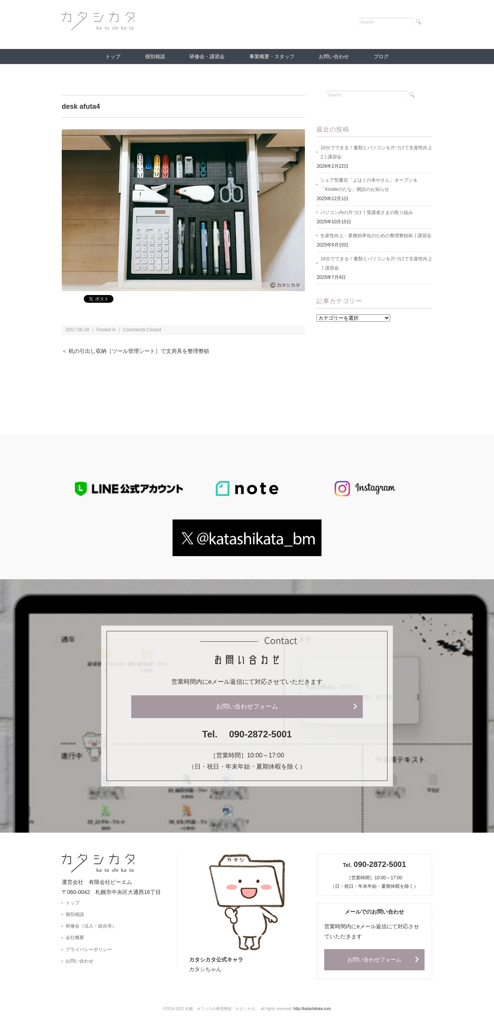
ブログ (381, 56)
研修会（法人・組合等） (91, 926)
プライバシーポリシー (89, 949)
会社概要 (75, 937)
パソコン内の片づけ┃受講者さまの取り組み (366, 212)
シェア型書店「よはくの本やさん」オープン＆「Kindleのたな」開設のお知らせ (369, 184)
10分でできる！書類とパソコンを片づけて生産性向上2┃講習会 (376, 152)
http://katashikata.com (312, 1009)
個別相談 (155, 56)
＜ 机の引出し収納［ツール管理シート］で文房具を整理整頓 (135, 351)
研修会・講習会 (207, 56)
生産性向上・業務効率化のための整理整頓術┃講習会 (375, 235)
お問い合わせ (334, 56)
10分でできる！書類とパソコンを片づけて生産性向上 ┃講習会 (376, 263)
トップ (112, 56)
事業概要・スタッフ (271, 56)
